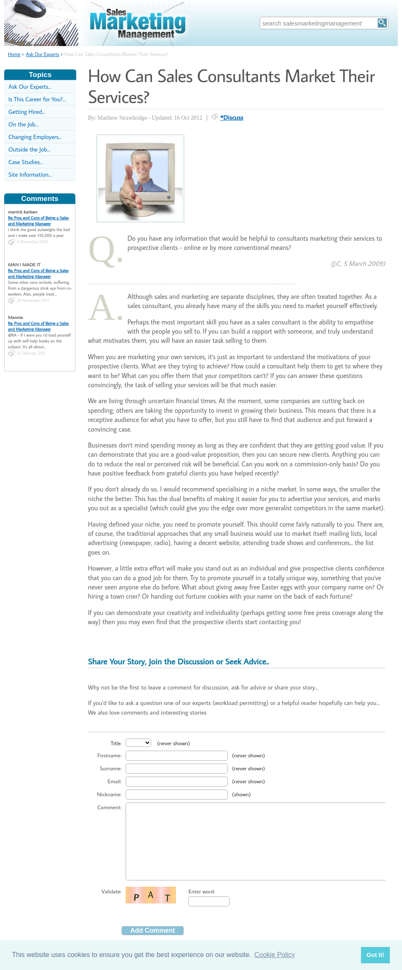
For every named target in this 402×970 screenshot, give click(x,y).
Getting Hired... (26, 112)
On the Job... (23, 124)
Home (14, 54)
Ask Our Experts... (29, 86)
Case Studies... (25, 162)
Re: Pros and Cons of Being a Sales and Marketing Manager (38, 220)
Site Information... (30, 174)
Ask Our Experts (42, 54)
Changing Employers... (35, 137)
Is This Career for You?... (37, 99)
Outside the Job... (29, 149)
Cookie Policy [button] (274, 954)
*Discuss (231, 117)
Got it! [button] (375, 955)
